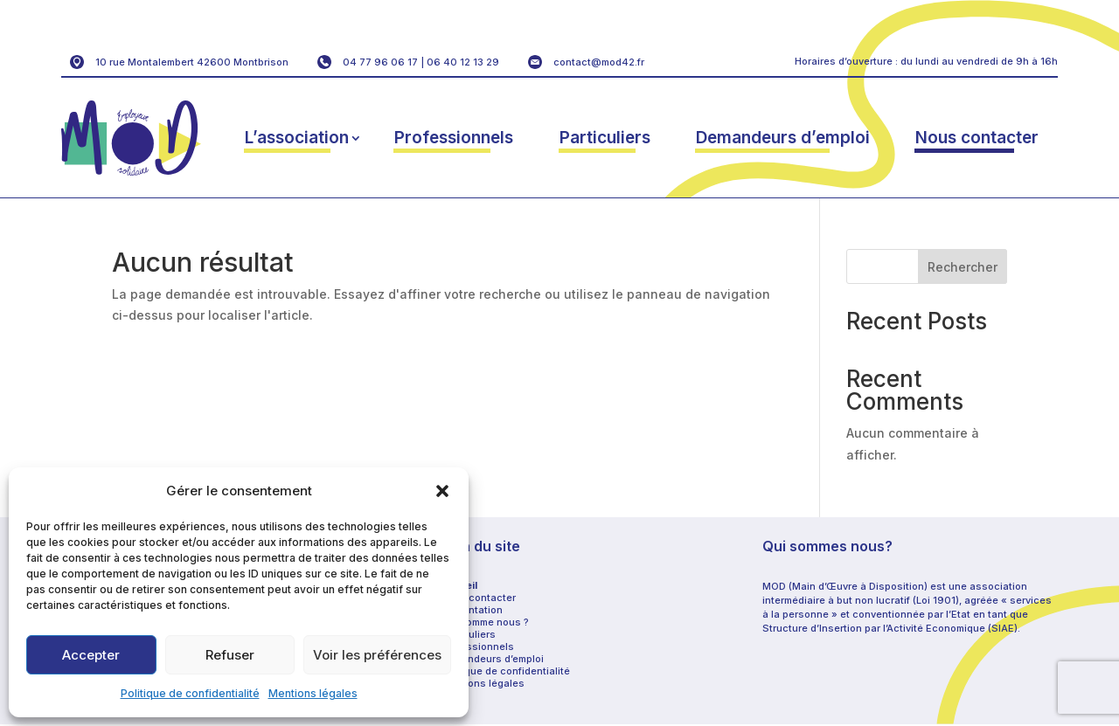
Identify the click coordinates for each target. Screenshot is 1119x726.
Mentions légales (313, 693)
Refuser (229, 654)
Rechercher (962, 266)
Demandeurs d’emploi (783, 138)
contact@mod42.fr (598, 62)
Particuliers (605, 138)
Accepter (91, 654)
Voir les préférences (377, 654)
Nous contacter (977, 138)
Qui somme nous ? (485, 622)
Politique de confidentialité (190, 693)
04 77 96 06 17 (380, 62)
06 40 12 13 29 (463, 62)
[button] (442, 491)
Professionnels (453, 138)
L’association (297, 138)
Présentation (472, 610)
